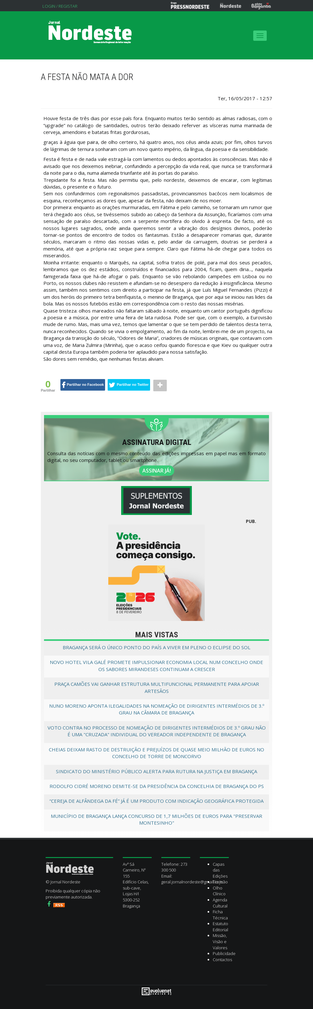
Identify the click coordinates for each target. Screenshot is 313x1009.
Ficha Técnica (220, 915)
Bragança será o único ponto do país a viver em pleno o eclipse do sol (156, 647)
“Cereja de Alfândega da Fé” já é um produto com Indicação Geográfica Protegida (156, 801)
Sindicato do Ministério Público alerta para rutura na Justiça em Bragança (156, 771)
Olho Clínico (219, 891)
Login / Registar (59, 6)
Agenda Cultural (220, 903)
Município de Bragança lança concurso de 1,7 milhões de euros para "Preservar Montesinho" (156, 819)
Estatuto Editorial (220, 927)
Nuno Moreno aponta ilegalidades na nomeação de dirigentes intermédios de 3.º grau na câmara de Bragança (156, 709)
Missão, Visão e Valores (220, 941)
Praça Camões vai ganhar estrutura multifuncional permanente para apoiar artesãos (156, 687)
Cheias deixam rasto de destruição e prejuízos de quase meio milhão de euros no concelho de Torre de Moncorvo (156, 752)
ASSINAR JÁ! (156, 470)
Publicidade (224, 953)
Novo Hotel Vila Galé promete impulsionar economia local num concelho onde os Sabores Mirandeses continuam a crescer (156, 665)
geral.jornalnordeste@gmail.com (192, 882)
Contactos (222, 959)
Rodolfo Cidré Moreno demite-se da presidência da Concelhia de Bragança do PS (156, 786)
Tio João (220, 882)
